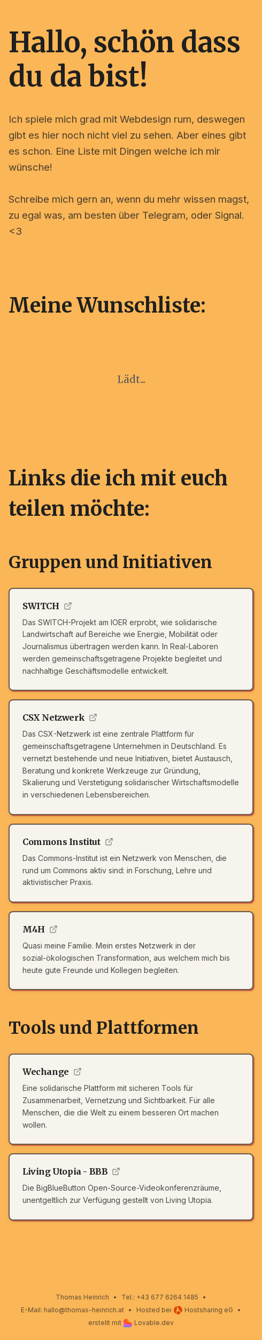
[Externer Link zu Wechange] (131, 1099)
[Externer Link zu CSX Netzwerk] (131, 757)
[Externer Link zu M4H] (131, 950)
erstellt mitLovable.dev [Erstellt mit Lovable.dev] (131, 1323)
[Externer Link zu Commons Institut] (131, 863)
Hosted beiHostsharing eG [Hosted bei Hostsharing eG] (184, 1310)
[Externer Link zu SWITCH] (131, 639)
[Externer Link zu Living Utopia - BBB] (131, 1187)
